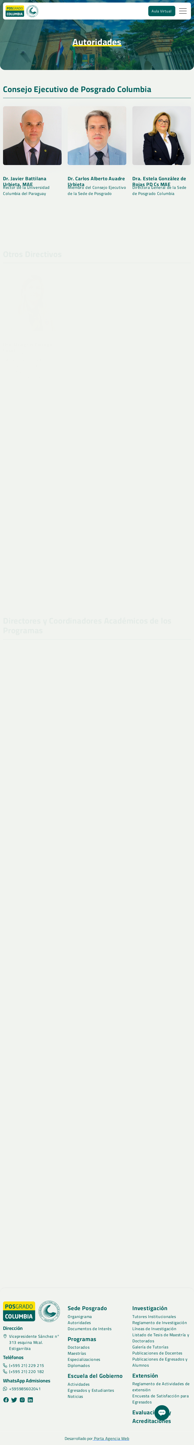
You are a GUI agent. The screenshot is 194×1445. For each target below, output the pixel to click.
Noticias (75, 1396)
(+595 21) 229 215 (23, 1365)
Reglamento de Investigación (159, 1323)
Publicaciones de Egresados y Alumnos (160, 1362)
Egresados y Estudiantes (91, 1390)
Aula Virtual (162, 11)
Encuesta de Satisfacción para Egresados (160, 1399)
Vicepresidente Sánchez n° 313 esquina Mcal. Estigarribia (31, 1342)
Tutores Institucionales (154, 1316)
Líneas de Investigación (154, 1329)
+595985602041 (22, 1389)
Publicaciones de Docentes (157, 1353)
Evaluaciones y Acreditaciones (151, 1416)
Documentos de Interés (89, 1329)
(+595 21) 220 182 (23, 1371)
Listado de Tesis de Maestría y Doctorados (160, 1338)
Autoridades (79, 1323)
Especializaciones (84, 1359)
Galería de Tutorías (150, 1347)
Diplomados (79, 1365)
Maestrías (77, 1353)
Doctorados (78, 1347)
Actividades (79, 1384)
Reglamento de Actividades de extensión (161, 1387)
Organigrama (80, 1316)
